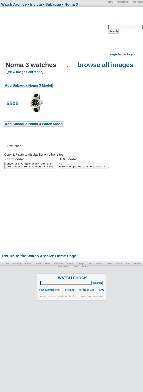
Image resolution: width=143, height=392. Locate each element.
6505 (12, 103)
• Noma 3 (70, 4)
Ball (7, 265)
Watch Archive (14, 4)
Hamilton (58, 265)
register (116, 54)
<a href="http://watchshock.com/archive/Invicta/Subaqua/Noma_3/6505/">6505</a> (92, 166)
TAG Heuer (63, 267)
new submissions (49, 290)
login (131, 54)
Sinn (128, 265)
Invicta (70, 265)
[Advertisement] (56, 34)
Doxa (47, 265)
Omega (80, 265)
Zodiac (85, 267)
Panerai (99, 265)
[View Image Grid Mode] (25, 72)
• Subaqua (52, 4)
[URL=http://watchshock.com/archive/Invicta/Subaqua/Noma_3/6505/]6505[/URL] (32, 166)
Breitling (17, 265)
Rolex (110, 265)
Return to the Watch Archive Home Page (39, 257)
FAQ (101, 290)
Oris (90, 265)
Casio (28, 265)
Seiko (119, 265)
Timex (75, 267)
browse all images (105, 64)
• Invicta (35, 4)
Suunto (137, 265)
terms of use (86, 290)
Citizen (38, 265)
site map (69, 290)
